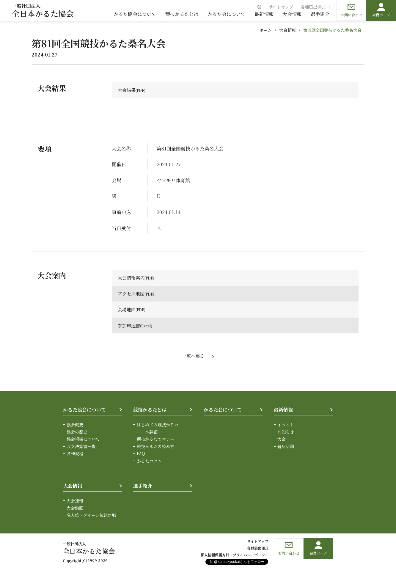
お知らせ (285, 433)
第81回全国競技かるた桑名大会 (332, 30)
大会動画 (75, 509)
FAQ (141, 454)
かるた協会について (84, 410)
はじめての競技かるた (157, 425)
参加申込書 (130, 325)
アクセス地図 (132, 294)
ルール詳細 (147, 433)
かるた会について (223, 410)
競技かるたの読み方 (155, 447)
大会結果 (127, 90)
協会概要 (75, 425)
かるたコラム (149, 462)
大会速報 (75, 502)
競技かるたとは (149, 410)
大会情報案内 (132, 278)
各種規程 (75, 454)
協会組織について (83, 440)
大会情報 (287, 30)
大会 (281, 440)
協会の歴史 (77, 433)
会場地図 (127, 310)
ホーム (265, 30)
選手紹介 (142, 486)
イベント (285, 425)
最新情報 (283, 410)
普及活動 (285, 447)
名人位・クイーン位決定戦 (91, 516)
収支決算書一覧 (81, 447)
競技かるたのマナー (155, 440)
